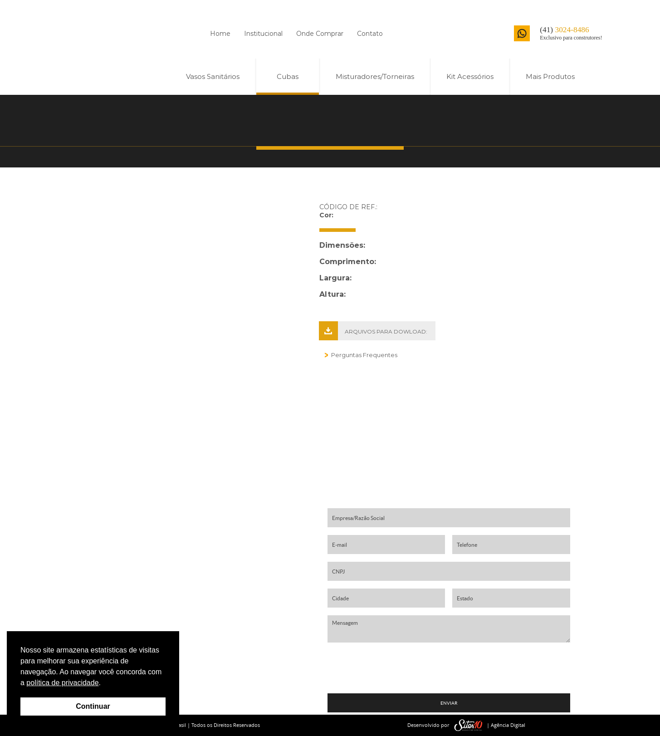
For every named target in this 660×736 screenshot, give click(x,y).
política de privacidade (62, 683)
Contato (370, 33)
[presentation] (449, 668)
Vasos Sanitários (213, 76)
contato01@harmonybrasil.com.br (194, 603)
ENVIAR (448, 703)
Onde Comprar (319, 33)
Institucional (263, 33)
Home (220, 33)
